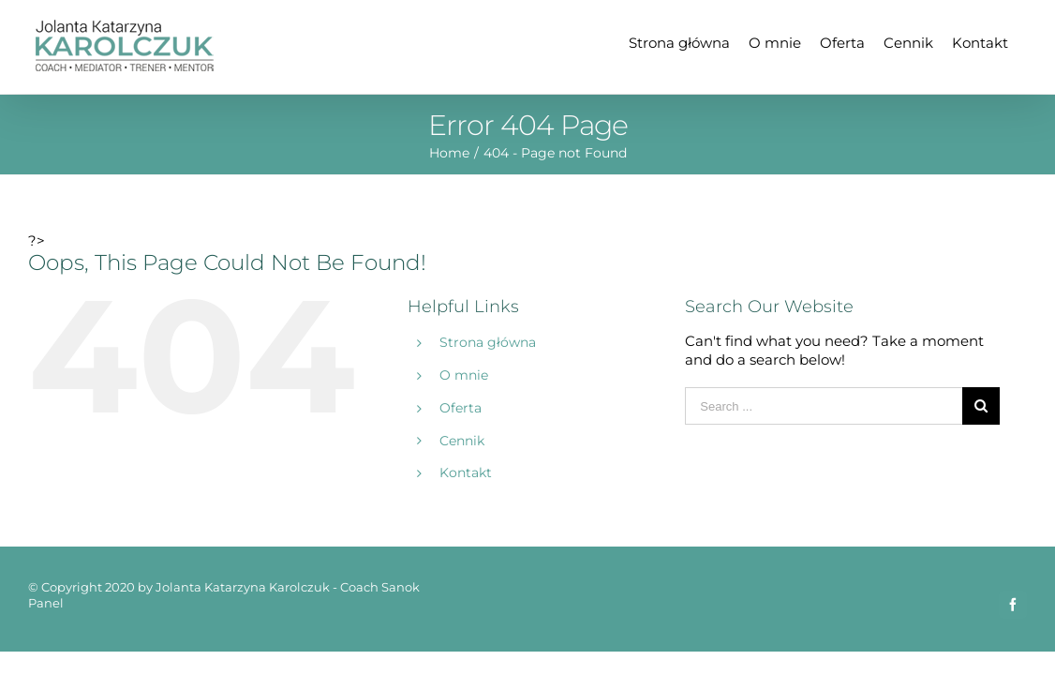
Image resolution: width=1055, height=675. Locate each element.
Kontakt (465, 472)
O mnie (463, 375)
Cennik (461, 440)
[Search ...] (823, 406)
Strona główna (487, 342)
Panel (46, 602)
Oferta (460, 407)
